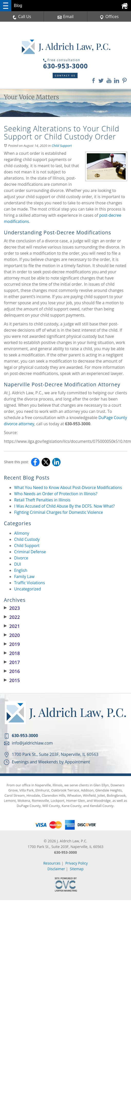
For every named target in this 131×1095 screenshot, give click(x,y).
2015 (12, 680)
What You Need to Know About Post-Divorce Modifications (68, 487)
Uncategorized (27, 589)
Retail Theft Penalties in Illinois (42, 500)
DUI (17, 564)
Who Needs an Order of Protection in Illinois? (55, 494)
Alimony (21, 533)
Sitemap (76, 868)
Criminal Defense (30, 552)
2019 (12, 644)
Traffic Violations (29, 583)
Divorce (21, 558)
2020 (12, 635)
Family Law (24, 576)
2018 (12, 653)
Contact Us (65, 75)
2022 (12, 617)
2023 (12, 608)
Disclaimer (56, 868)
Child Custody (27, 539)
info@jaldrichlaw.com (32, 743)
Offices (109, 16)
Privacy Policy (76, 863)
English (20, 570)
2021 (12, 626)
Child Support (62, 145)
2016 (12, 671)
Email (66, 16)
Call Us (22, 16)
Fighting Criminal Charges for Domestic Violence (58, 512)
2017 (12, 662)
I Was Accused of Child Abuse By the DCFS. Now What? (64, 506)
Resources (51, 863)
